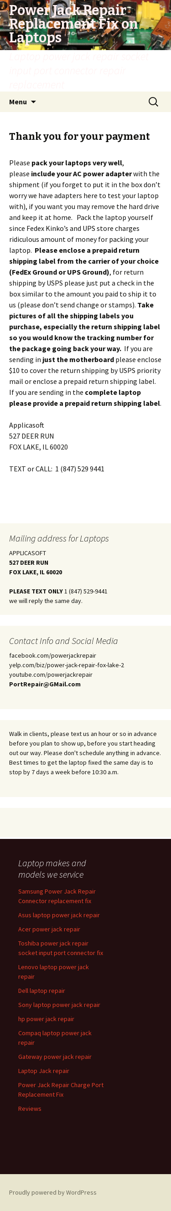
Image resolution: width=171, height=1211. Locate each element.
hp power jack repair (46, 1019)
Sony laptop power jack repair (59, 1005)
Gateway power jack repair (55, 1057)
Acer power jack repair (49, 929)
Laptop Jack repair (43, 1071)
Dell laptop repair (41, 990)
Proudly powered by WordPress (53, 1192)
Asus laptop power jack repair (59, 915)
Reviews (29, 1108)
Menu (18, 101)
